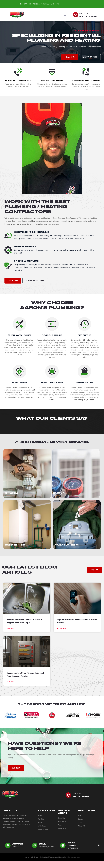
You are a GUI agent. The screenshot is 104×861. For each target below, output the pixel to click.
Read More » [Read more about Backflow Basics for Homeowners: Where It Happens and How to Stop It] (11, 628)
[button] (65, 15)
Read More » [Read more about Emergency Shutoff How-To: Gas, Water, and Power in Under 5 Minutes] (11, 682)
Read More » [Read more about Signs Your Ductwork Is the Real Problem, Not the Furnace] (61, 628)
